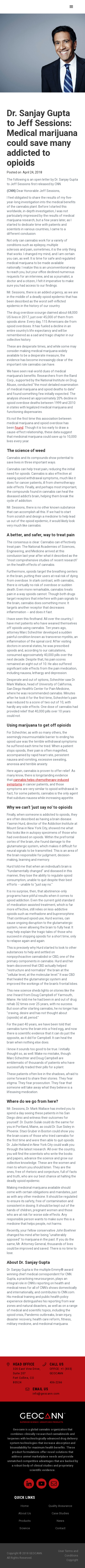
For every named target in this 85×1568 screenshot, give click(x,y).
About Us (24, 1513)
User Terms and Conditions (68, 1553)
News (60, 1520)
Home (25, 1506)
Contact (60, 1528)
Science (24, 1528)
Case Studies (60, 1513)
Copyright (72, 1560)
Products (25, 1520)
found (19, 427)
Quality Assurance (60, 1506)
